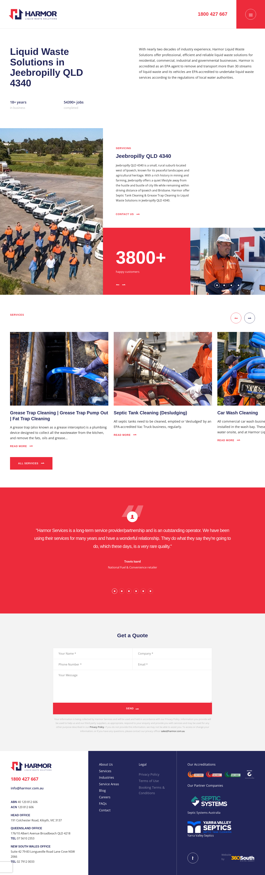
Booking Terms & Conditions (152, 790)
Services (105, 771)
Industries (106, 777)
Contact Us (128, 214)
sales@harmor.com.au (173, 731)
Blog (102, 790)
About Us (106, 764)
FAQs (103, 803)
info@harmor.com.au (27, 788)
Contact (104, 810)
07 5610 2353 (25, 838)
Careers (104, 797)
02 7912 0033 (25, 862)
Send (130, 708)
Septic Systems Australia (203, 813)
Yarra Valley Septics (200, 835)
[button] (117, 284)
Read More (21, 446)
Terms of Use (149, 781)
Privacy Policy (97, 727)
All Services (31, 463)
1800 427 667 (24, 779)
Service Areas (109, 784)
